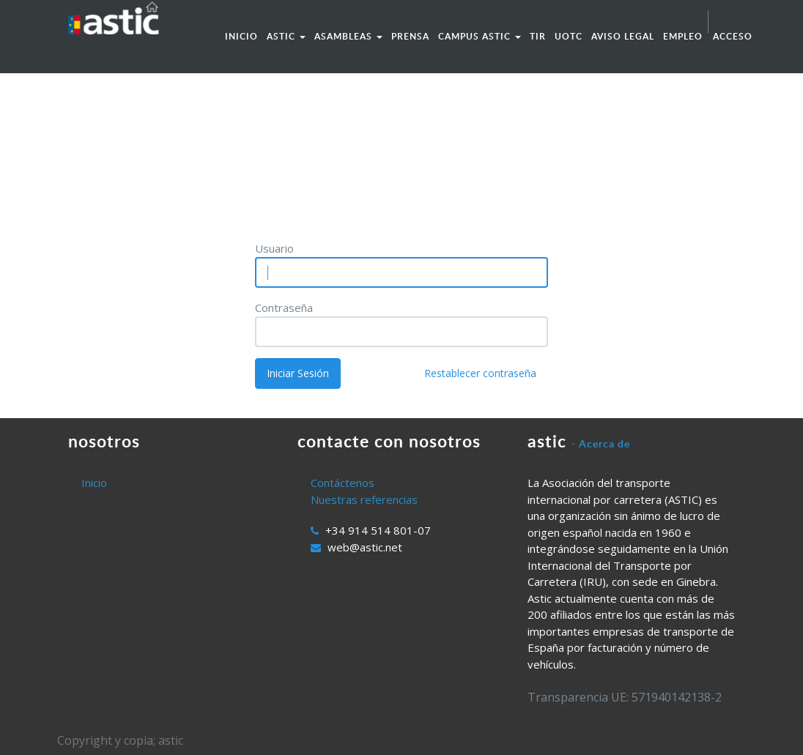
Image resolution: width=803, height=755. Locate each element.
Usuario (274, 248)
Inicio (94, 482)
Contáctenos (342, 482)
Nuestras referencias (364, 499)
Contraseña (284, 307)
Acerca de (604, 443)
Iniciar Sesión (298, 373)
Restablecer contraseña (480, 373)
